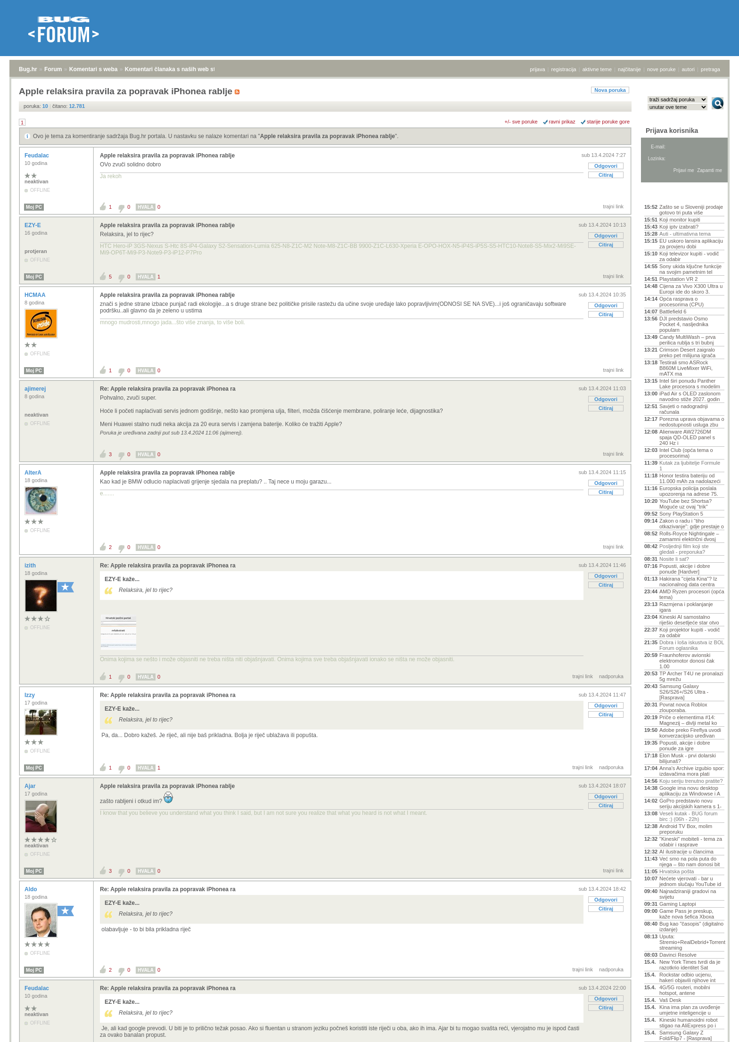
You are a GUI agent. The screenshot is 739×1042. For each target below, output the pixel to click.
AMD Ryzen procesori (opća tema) (691, 594)
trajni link (613, 206)
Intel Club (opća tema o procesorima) (686, 453)
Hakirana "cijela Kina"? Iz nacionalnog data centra (688, 581)
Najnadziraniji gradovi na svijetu (687, 894)
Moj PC (34, 207)
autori (688, 69)
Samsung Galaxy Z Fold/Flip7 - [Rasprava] (685, 1035)
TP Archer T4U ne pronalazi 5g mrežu (691, 676)
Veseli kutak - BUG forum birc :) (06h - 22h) (688, 816)
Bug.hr (28, 69)
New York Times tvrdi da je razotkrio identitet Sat (690, 964)
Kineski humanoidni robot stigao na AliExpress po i (688, 1022)
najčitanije (629, 69)
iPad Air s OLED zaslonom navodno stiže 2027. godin (690, 396)
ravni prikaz (562, 121)
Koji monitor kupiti (679, 219)
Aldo (32, 889)
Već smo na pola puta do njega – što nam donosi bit (689, 861)
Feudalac (37, 155)
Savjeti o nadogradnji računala (683, 409)
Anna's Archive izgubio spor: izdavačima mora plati (691, 771)
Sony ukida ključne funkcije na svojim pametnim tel (690, 269)
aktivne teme (597, 69)
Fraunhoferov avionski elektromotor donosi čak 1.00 (686, 660)
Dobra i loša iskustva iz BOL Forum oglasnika (691, 645)
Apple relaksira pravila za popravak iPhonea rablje (327, 136)
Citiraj (606, 175)
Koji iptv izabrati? (678, 227)
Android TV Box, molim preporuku (685, 829)
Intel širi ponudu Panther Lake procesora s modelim (689, 383)
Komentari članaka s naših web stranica (178, 69)
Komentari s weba (93, 69)
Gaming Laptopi (677, 904)
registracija (563, 69)
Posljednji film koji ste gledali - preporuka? (684, 549)
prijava (537, 69)
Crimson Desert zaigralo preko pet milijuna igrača (687, 352)
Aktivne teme (666, 194)
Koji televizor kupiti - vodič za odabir (689, 256)
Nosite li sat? (674, 559)
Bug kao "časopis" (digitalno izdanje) (691, 926)
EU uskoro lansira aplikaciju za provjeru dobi (691, 243)
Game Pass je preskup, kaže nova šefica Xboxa (686, 913)
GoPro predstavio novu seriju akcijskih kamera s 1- (690, 803)
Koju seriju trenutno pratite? (691, 781)
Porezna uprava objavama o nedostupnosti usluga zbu (691, 421)
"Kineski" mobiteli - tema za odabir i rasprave (690, 841)
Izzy (30, 695)
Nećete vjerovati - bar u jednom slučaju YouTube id (690, 881)
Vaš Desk (670, 1000)
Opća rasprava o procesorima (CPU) (681, 301)
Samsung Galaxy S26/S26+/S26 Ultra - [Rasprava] (683, 691)
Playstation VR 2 (678, 279)
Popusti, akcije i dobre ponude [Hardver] (684, 568)
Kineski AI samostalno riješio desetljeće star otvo (689, 619)
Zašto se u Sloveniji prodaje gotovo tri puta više (691, 209)
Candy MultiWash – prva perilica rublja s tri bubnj (687, 339)
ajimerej (36, 389)
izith (31, 565)
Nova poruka (610, 90)
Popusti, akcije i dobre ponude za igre (684, 745)
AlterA (34, 472)
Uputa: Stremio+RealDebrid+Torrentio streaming (691, 942)
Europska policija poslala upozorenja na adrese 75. (688, 491)
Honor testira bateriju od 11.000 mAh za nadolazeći (690, 478)
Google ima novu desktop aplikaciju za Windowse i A (689, 790)
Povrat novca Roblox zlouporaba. (683, 707)
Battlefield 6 (672, 311)
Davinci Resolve (678, 955)
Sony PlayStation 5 (681, 514)
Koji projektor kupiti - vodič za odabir (689, 632)
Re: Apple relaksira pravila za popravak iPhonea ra (168, 389)
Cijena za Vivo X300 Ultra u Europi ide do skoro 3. (691, 289)
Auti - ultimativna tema (685, 234)
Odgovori (605, 166)
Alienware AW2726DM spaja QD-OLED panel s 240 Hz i (687, 437)
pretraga (710, 69)
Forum (53, 69)
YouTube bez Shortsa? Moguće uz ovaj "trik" (685, 503)
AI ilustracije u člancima (686, 851)
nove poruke (661, 69)
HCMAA (36, 295)
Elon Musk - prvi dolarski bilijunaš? (687, 758)
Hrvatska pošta (676, 871)
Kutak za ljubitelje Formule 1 (689, 465)
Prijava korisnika (672, 130)
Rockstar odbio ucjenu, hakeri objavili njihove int (687, 977)
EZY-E (33, 225)
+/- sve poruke (521, 121)
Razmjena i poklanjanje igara (686, 607)
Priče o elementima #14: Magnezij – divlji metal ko (688, 720)
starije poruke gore (608, 121)
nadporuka (611, 676)
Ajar (31, 786)
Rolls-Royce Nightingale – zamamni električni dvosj (689, 536)
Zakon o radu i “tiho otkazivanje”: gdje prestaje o (691, 523)
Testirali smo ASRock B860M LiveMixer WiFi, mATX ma (686, 368)
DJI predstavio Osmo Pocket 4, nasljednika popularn (683, 324)
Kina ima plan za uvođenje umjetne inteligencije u (689, 1010)
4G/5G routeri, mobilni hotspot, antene (684, 990)
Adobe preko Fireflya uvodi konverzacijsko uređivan (690, 732)
